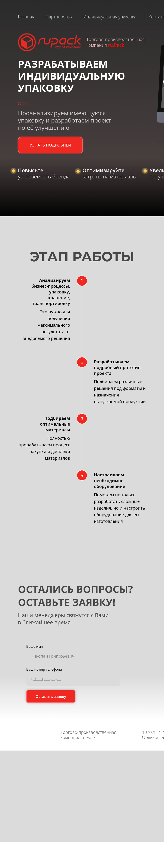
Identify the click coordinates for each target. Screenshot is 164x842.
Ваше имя (34, 646)
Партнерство (59, 17)
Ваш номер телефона (44, 669)
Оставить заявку (51, 696)
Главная (26, 17)
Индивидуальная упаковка (109, 17)
